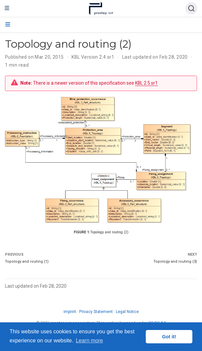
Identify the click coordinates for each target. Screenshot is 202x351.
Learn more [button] (89, 340)
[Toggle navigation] (7, 8)
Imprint (70, 311)
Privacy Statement (96, 311)
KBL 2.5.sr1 (146, 83)
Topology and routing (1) (27, 261)
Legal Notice (127, 311)
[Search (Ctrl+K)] (191, 8)
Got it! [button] (169, 336)
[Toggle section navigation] (8, 24)
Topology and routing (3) (175, 261)
